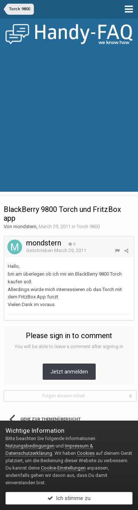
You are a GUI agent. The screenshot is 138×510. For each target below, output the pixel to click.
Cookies (86, 453)
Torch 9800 (88, 226)
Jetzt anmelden (69, 371)
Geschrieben (56, 250)
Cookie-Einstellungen (63, 468)
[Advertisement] (69, 123)
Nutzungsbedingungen (30, 446)
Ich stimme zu (69, 498)
